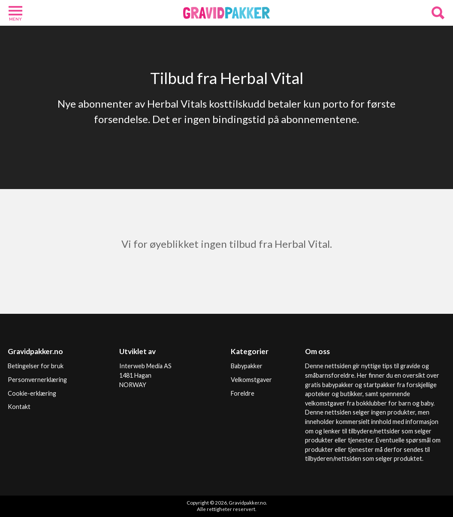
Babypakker (247, 366)
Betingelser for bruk (35, 366)
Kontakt (19, 406)
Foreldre (242, 393)
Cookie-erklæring (32, 393)
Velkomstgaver (251, 379)
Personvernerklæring (37, 379)
